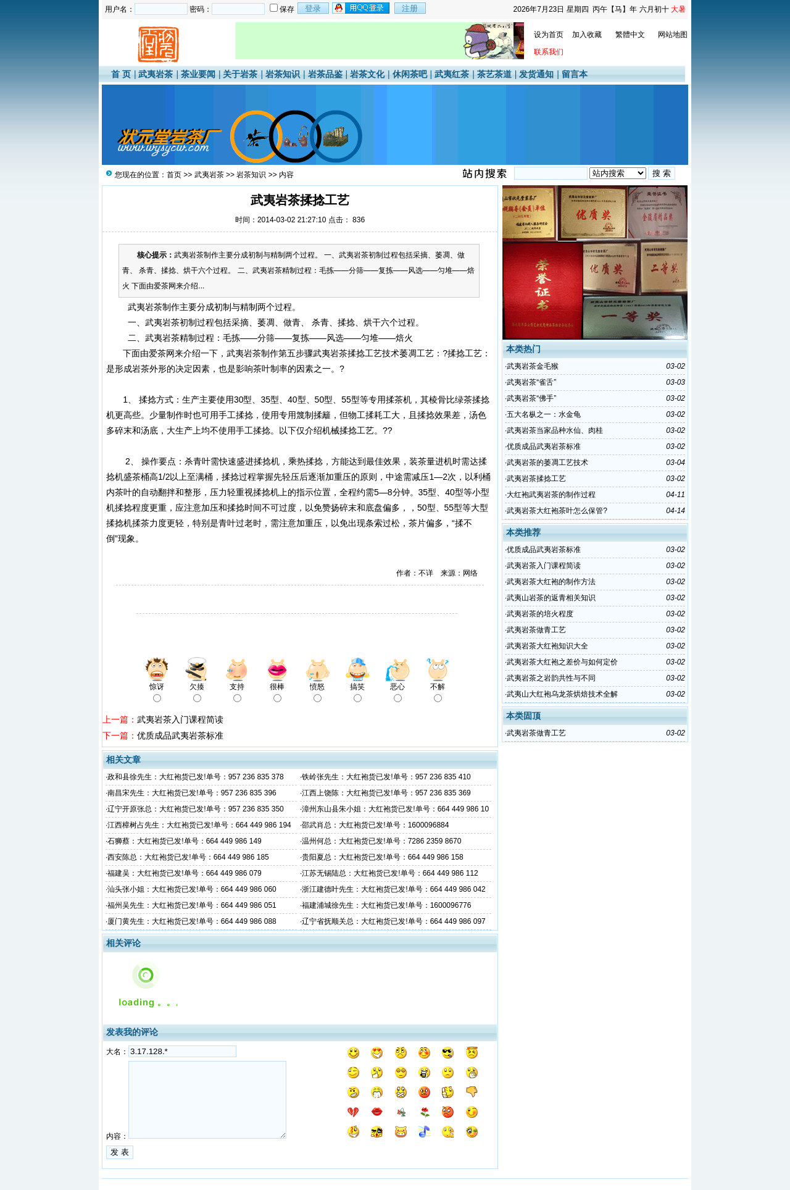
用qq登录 (361, 8)
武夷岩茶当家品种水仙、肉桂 (555, 430)
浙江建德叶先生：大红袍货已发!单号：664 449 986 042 (393, 889)
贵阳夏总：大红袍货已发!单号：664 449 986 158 (382, 857)
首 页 (121, 74)
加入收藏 (587, 34)
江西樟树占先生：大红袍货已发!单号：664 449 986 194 (199, 825)
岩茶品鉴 (325, 74)
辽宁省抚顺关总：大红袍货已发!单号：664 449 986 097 (393, 921)
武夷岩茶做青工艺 (536, 630)
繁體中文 (630, 34)
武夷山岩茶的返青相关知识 (551, 597)
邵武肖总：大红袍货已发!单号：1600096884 (375, 825)
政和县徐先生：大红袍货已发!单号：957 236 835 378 (195, 777)
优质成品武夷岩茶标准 (180, 735)
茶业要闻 (198, 74)
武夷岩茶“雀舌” (531, 382)
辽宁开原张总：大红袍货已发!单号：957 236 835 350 (195, 809)
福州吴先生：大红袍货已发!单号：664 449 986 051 (191, 905)
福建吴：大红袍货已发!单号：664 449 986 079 (184, 873)
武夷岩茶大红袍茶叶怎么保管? (557, 510)
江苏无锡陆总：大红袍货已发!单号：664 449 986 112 (390, 873)
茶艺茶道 (494, 74)
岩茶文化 (367, 74)
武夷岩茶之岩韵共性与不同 (551, 678)
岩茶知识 (282, 74)
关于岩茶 (240, 74)
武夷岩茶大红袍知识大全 (547, 646)
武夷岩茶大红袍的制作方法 (551, 581)
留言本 (575, 74)
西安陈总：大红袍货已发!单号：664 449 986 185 (187, 857)
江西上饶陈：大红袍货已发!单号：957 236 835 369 (386, 793)
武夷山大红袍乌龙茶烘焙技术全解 (562, 694)
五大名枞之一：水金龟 (544, 414)
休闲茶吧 (410, 74)
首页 (174, 174)
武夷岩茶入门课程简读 (180, 719)
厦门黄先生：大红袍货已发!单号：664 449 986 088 (191, 921)
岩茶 (171, 338)
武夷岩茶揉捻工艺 (536, 478)
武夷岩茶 (155, 74)
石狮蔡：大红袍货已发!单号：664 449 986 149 (184, 841)
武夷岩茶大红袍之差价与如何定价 (562, 662)
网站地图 (673, 34)
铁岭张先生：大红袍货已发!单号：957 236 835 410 (386, 777)
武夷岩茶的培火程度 (540, 614)
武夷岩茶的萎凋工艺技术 (547, 462)
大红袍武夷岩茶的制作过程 (551, 494)
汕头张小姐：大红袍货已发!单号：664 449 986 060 (191, 889)
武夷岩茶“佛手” (531, 398)
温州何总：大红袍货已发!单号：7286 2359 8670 (381, 841)
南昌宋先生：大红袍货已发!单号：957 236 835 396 (191, 793)
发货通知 (536, 74)
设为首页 (548, 34)
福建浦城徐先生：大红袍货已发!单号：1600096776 (386, 905)
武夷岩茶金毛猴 (533, 366)
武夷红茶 (451, 74)
